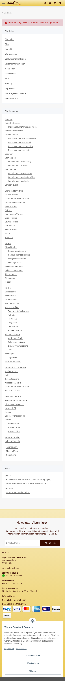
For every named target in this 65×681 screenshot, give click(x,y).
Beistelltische (11, 218)
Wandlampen (11, 169)
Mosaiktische (11, 247)
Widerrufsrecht (12, 98)
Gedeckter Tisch (15, 338)
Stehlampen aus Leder (18, 165)
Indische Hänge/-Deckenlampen (22, 127)
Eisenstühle (10, 278)
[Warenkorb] (60, 3)
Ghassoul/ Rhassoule (14, 404)
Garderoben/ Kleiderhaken (17, 198)
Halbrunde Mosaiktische (19, 255)
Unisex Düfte (14, 431)
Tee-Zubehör (14, 326)
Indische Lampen (12, 123)
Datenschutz (10, 73)
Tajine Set (12, 357)
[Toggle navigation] (3, 1)
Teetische (12, 319)
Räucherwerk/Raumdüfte (16, 400)
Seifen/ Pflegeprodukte (15, 416)
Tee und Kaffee (11, 307)
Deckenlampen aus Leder (19, 150)
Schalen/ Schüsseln (16, 342)
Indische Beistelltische (15, 202)
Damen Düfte (14, 423)
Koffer (7, 375)
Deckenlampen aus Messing (20, 146)
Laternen (9, 154)
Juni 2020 (9, 488)
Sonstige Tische (15, 262)
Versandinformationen (15, 64)
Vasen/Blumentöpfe (14, 266)
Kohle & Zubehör (12, 441)
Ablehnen (33, 671)
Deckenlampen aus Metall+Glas (22, 138)
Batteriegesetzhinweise (15, 93)
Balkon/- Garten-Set (13, 270)
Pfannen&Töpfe (12, 303)
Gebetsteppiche (12, 379)
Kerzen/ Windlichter (14, 130)
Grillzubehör (10, 291)
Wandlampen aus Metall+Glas (21, 177)
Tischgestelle (11, 274)
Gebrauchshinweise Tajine (18, 492)
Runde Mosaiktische (17, 251)
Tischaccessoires (12, 334)
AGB (7, 78)
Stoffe (7, 233)
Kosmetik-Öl (10, 408)
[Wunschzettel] (54, 3)
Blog (7, 44)
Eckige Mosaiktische (17, 258)
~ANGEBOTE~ (12, 447)
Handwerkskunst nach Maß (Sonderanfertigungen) (28, 479)
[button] (46, 3)
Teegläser (12, 322)
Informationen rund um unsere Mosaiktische (26, 483)
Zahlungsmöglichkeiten (15, 59)
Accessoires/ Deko (13, 382)
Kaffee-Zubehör (15, 330)
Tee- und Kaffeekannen (18, 311)
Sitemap (8, 83)
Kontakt (8, 49)
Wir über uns (11, 54)
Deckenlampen (11, 134)
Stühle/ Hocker (11, 221)
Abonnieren (50, 543)
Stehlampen (10, 157)
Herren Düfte (14, 427)
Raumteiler (10, 225)
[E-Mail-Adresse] (22, 543)
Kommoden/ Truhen (14, 214)
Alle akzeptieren (33, 655)
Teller (10, 349)
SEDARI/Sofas (11, 229)
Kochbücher (10, 295)
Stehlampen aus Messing (19, 161)
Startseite (9, 39)
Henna (8, 412)
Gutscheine (11, 455)
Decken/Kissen (11, 194)
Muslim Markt (12, 451)
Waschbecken (11, 206)
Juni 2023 (9, 475)
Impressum (10, 88)
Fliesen (8, 282)
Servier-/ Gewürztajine (18, 346)
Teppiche (9, 237)
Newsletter (10, 68)
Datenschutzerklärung (15, 531)
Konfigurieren (33, 663)
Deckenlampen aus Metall (19, 142)
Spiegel (8, 210)
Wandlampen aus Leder (18, 181)
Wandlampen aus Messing (20, 173)
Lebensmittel (11, 299)
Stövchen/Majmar (13, 361)
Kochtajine (9, 353)
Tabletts (11, 315)
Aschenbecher (11, 371)
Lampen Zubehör (12, 185)
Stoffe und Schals (12, 390)
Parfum (8, 419)
